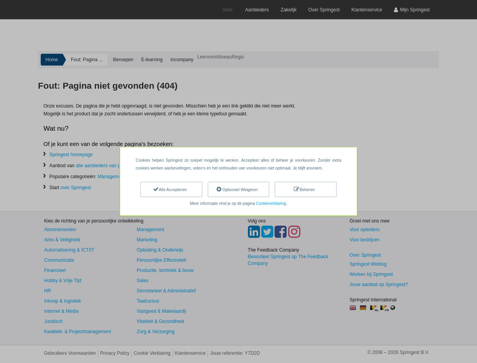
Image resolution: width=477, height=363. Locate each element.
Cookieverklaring (271, 203)
